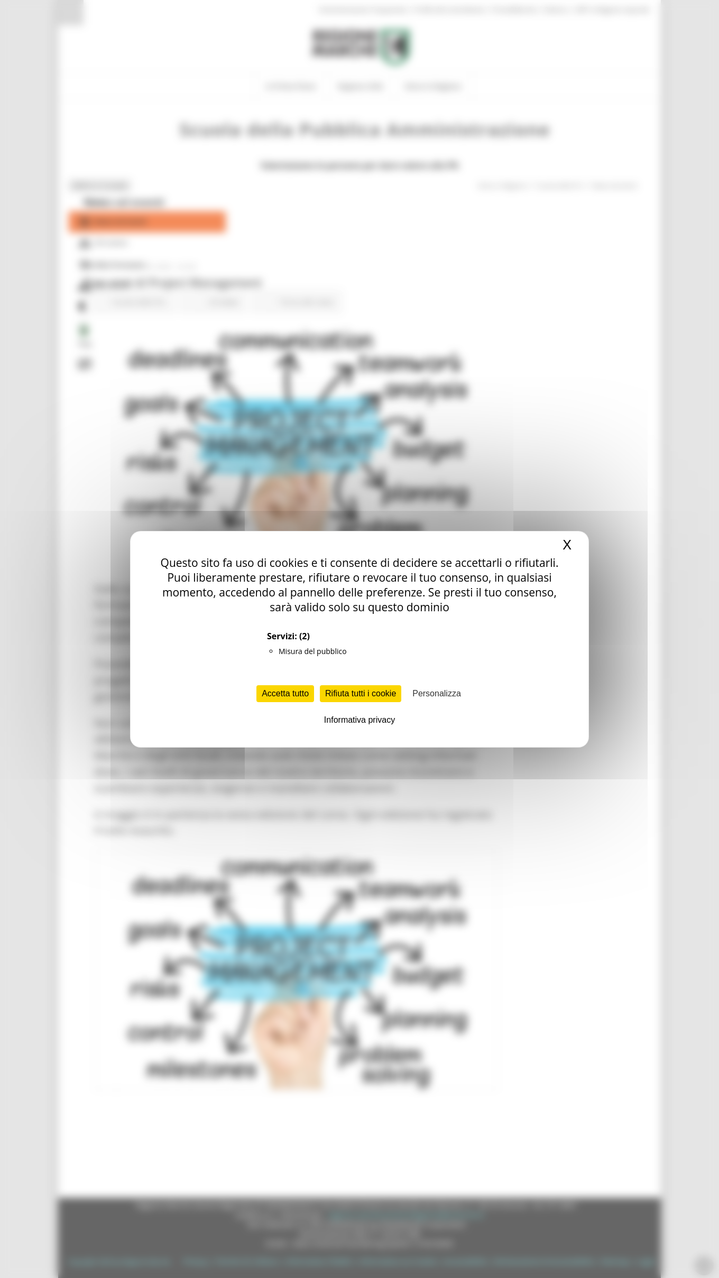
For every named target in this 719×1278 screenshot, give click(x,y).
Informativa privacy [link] (359, 719)
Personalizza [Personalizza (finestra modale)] (436, 693)
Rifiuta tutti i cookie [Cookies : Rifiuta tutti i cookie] (360, 693)
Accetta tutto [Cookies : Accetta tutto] (285, 693)
